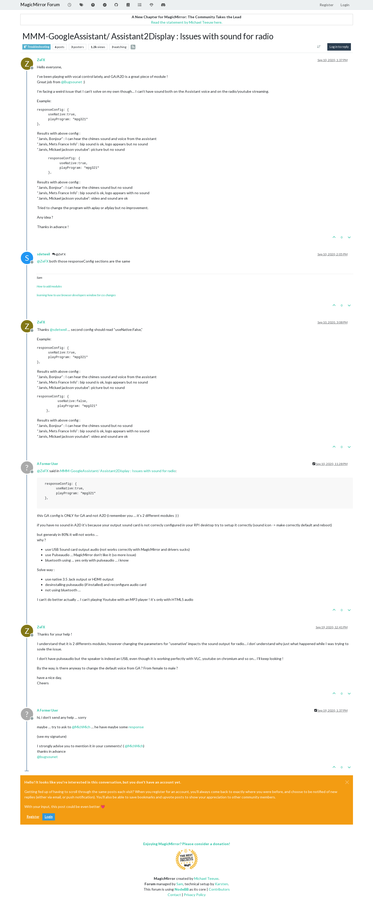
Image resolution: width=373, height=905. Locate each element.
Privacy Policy (195, 894)
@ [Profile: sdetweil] (58, 329)
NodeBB (182, 889)
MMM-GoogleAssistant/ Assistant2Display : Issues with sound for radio (118, 471)
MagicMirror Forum (40, 4)
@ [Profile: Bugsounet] (71, 82)
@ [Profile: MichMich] (81, 727)
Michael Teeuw (206, 878)
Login (49, 817)
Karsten (221, 884)
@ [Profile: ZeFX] (43, 261)
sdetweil (43, 254)
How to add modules (49, 286)
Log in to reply (339, 47)
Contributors (219, 889)
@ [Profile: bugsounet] (47, 756)
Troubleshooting (36, 47)
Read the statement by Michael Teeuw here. (186, 22)
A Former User (47, 464)
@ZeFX (59, 254)
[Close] (347, 782)
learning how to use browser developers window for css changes (76, 295)
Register (33, 817)
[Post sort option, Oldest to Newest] (318, 46)
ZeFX (41, 60)
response (136, 727)
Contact (174, 894)
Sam (179, 884)
